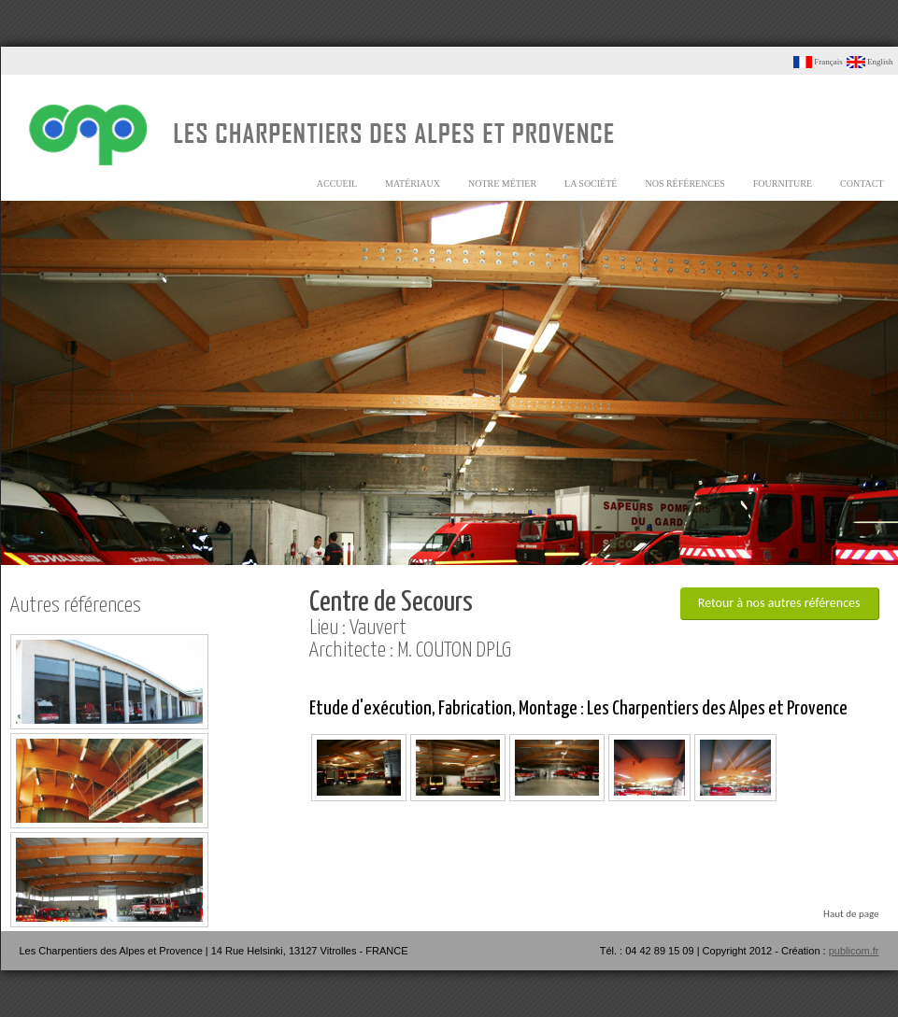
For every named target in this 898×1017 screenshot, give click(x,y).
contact (861, 183)
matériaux (412, 183)
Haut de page (850, 914)
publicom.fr (854, 950)
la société (590, 183)
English (870, 61)
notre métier (502, 183)
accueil (337, 183)
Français (818, 61)
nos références (684, 183)
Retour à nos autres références (779, 603)
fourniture (782, 183)
